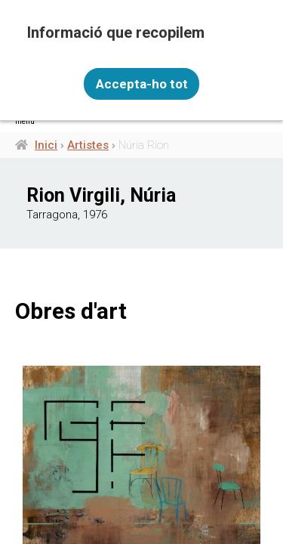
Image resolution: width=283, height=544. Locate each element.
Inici (46, 145)
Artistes (88, 145)
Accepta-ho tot (142, 83)
